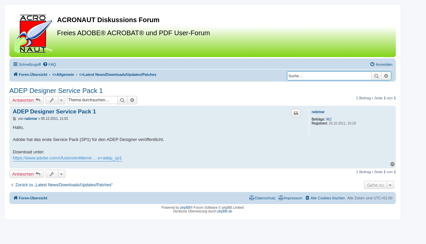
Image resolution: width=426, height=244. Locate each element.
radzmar (318, 112)
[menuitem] (49, 64)
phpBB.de (224, 211)
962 (329, 119)
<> (63, 74)
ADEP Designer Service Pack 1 (56, 90)
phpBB (185, 207)
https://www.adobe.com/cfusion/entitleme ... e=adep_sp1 (67, 157)
